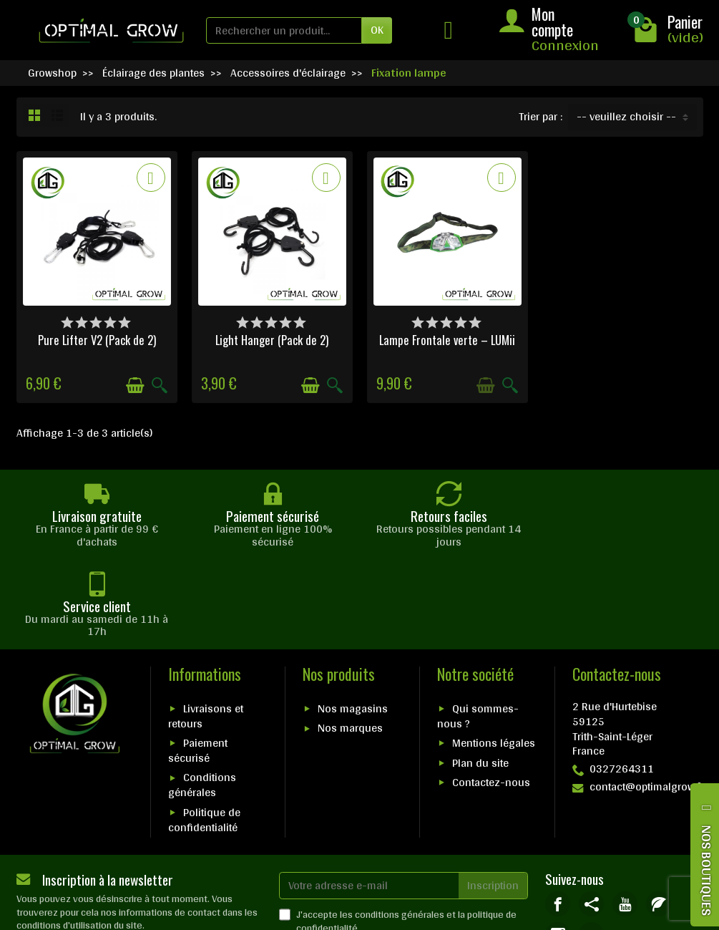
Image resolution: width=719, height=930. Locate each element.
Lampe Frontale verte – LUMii (447, 340)
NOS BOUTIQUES (707, 870)
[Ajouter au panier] (135, 385)
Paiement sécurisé (198, 661)
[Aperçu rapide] (159, 385)
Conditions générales (202, 695)
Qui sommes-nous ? (478, 626)
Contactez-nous (491, 692)
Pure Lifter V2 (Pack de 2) (97, 340)
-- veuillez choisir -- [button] (626, 116)
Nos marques (350, 638)
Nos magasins (353, 619)
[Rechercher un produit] (284, 30)
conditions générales (399, 824)
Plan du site (480, 672)
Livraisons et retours (205, 626)
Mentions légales (493, 653)
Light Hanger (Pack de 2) (271, 340)
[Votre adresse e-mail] (369, 796)
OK (377, 29)
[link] (557, 813)
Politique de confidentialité (204, 729)
